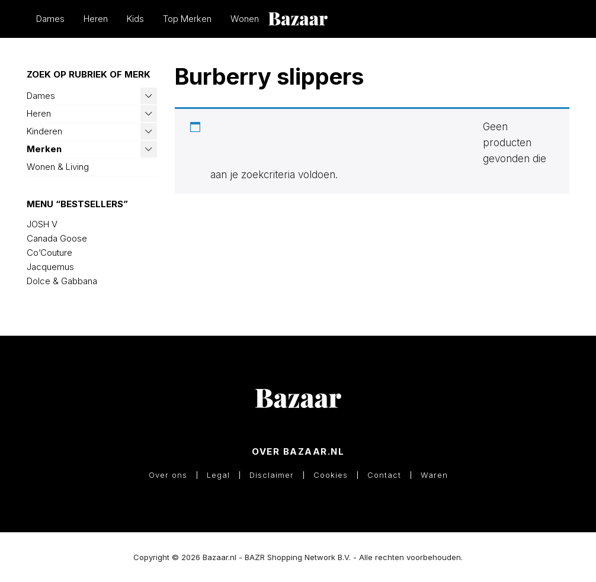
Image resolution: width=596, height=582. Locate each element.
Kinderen (44, 131)
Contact (384, 475)
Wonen (244, 18)
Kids (135, 18)
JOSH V (42, 224)
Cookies (330, 475)
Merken (44, 149)
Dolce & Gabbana (62, 281)
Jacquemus (50, 266)
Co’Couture (49, 252)
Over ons (168, 475)
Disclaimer (271, 475)
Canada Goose (57, 238)
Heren (96, 18)
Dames (50, 18)
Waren (434, 475)
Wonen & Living (58, 166)
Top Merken (187, 18)
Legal (218, 475)
